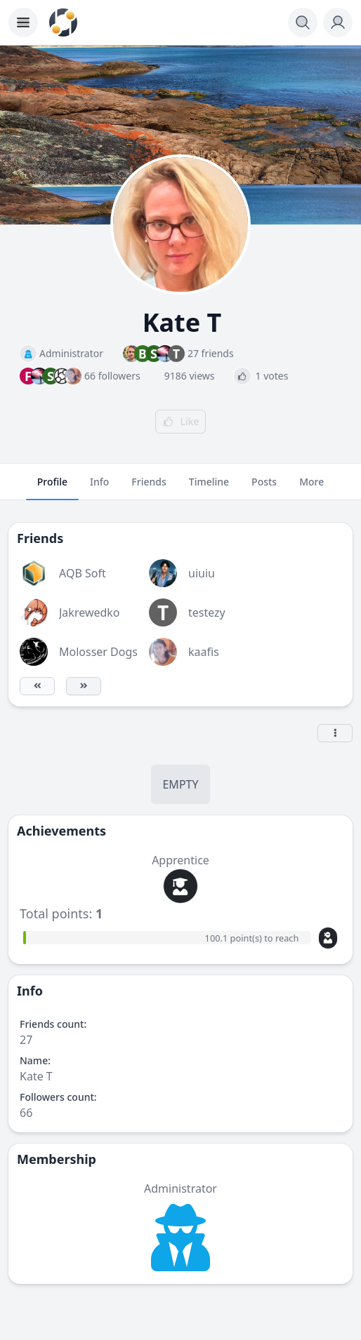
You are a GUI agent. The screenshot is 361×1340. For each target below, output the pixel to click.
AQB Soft (82, 573)
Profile (52, 487)
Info (99, 487)
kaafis (203, 651)
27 (26, 1039)
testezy (206, 612)
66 (26, 1112)
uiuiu (201, 573)
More (311, 487)
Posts (264, 487)
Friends (148, 487)
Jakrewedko (89, 612)
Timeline (209, 487)
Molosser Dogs (98, 651)
